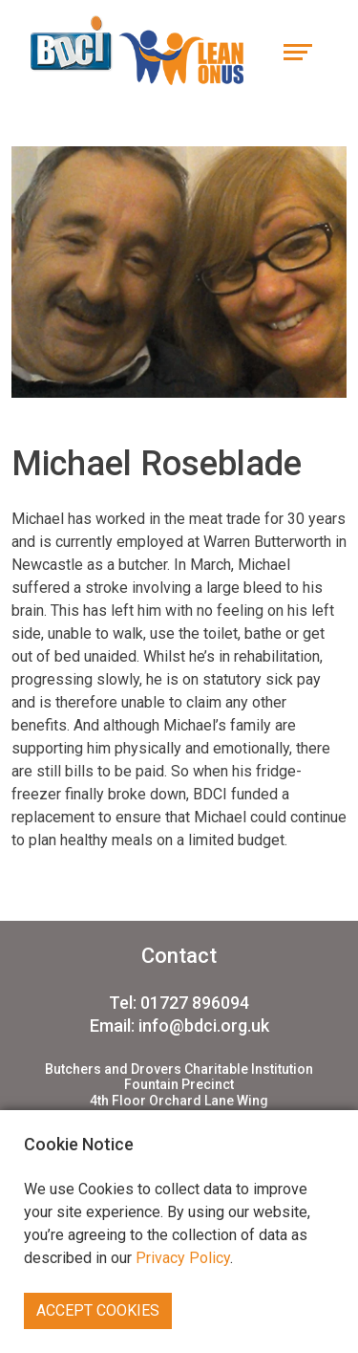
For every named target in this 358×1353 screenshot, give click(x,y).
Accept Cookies (97, 1310)
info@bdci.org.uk (203, 1025)
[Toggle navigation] (297, 50)
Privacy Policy (183, 1258)
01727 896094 (194, 1003)
